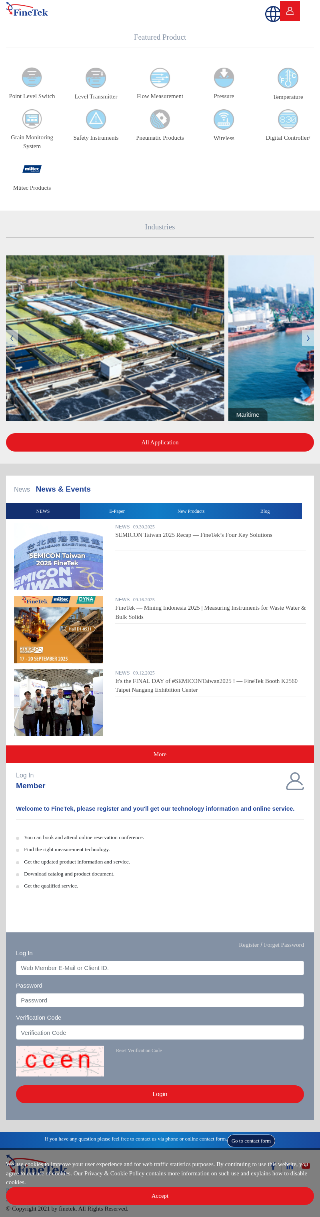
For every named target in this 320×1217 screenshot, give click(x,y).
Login (160, 1093)
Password (29, 985)
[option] (160, 632)
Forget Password (284, 945)
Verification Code (38, 1017)
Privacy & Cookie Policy (114, 1173)
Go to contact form (251, 1141)
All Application (160, 442)
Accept (160, 1196)
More (160, 754)
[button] (270, 11)
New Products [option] (191, 511)
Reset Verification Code (139, 1050)
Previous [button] (12, 338)
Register (249, 945)
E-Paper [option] (117, 511)
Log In (24, 953)
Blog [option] (265, 511)
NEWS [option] (43, 511)
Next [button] (308, 338)
